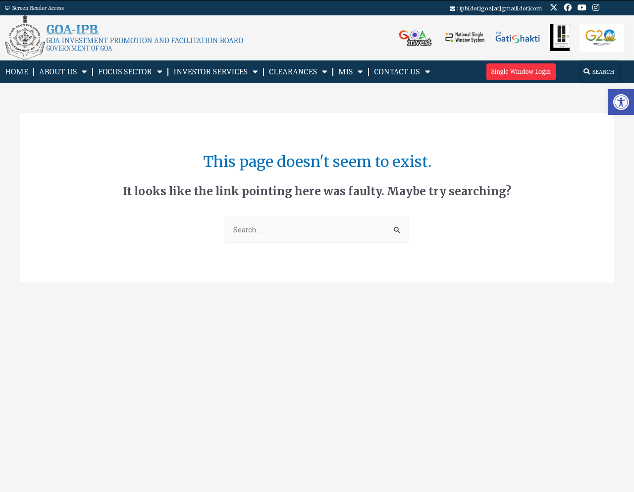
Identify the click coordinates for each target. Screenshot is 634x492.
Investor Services (215, 71)
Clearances (298, 71)
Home (16, 71)
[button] (621, 102)
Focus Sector (130, 71)
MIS (350, 71)
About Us (63, 71)
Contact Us (402, 71)
